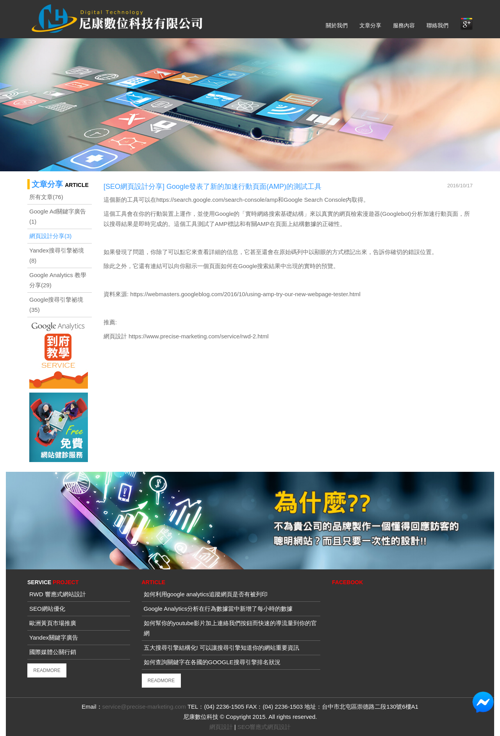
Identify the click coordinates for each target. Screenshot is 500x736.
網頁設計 (115, 336)
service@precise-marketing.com (144, 706)
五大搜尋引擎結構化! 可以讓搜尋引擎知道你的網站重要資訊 (221, 647)
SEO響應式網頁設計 (264, 727)
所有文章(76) (46, 197)
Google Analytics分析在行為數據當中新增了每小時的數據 (218, 608)
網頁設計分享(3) (50, 236)
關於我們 (337, 25)
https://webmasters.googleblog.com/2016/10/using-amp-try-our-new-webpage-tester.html (245, 294)
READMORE (46, 670)
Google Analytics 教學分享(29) (57, 280)
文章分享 (370, 25)
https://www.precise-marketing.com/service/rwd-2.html (198, 336)
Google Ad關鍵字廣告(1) (57, 216)
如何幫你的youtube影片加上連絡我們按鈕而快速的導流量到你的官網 (230, 628)
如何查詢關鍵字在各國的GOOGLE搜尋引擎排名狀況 (212, 662)
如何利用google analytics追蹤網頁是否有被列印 (206, 594)
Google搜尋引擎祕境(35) (56, 304)
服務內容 (404, 25)
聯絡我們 (437, 25)
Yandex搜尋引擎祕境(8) (56, 255)
